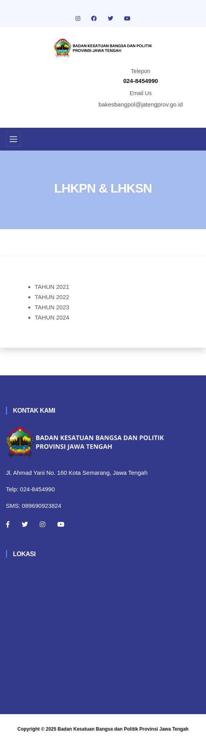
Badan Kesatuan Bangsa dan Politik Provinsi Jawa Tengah (123, 729)
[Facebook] (8, 524)
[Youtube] (61, 524)
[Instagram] (42, 524)
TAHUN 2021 (52, 286)
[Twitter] (25, 524)
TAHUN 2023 (52, 307)
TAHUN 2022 (52, 297)
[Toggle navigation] (13, 139)
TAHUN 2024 (52, 317)
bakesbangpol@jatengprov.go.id (141, 104)
